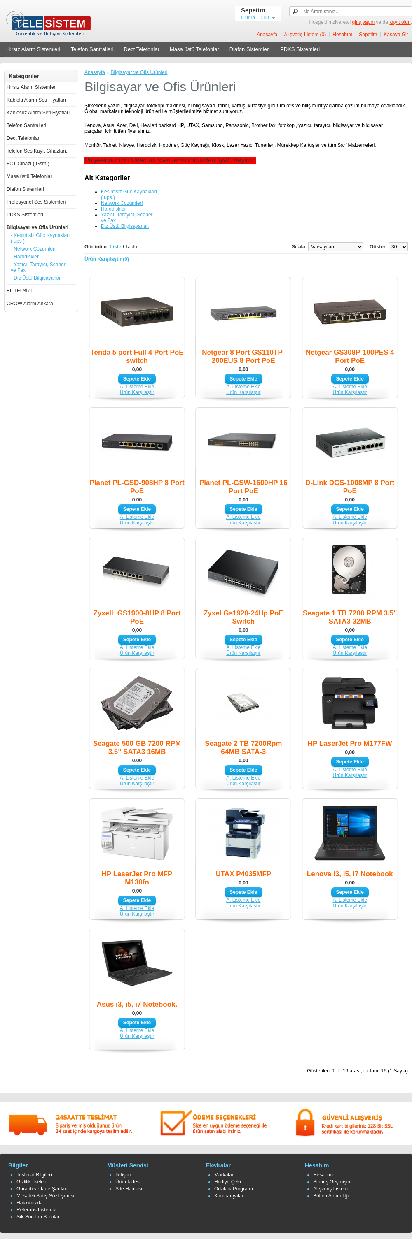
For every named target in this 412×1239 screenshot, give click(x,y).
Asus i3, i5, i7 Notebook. (137, 1004)
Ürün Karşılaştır (137, 392)
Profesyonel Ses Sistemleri (36, 202)
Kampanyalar (228, 1196)
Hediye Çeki (227, 1182)
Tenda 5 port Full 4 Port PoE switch (136, 356)
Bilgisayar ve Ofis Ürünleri (37, 227)
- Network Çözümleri (33, 249)
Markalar (224, 1175)
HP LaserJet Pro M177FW (350, 743)
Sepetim (368, 34)
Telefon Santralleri (91, 49)
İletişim (123, 1175)
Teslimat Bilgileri (34, 1175)
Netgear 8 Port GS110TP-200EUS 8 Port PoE (243, 356)
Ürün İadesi (127, 1182)
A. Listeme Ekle (137, 387)
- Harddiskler (25, 257)
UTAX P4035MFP (243, 874)
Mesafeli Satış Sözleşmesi (45, 1196)
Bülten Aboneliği (331, 1196)
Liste (115, 247)
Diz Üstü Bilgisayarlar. (125, 226)
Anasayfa (267, 34)
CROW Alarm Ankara (30, 303)
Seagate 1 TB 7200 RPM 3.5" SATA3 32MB (350, 617)
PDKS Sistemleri (300, 49)
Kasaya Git (396, 34)
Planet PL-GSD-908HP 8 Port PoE (136, 487)
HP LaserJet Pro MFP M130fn (137, 878)
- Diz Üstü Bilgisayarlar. (36, 278)
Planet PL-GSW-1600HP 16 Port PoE (243, 487)
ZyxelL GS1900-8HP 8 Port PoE (137, 617)
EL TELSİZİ (19, 291)
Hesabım (342, 34)
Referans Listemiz (36, 1210)
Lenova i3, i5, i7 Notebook (350, 874)
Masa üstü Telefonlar (194, 49)
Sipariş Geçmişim (332, 1182)
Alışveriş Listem (330, 1189)
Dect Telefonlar (141, 49)
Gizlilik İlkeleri (31, 1182)
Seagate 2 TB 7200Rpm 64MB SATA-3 (243, 748)
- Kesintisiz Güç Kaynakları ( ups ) (40, 238)
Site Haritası (128, 1189)
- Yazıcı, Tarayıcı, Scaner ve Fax (38, 267)
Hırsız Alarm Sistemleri (33, 49)
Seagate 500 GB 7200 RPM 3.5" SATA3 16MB (137, 748)
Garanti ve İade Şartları (42, 1189)
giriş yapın (363, 22)
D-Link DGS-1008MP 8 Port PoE (349, 487)
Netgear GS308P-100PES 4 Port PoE (350, 356)
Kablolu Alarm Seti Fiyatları (36, 100)
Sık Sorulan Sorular (37, 1217)
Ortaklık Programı (233, 1189)
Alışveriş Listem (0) (305, 34)
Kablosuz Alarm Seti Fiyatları (38, 113)
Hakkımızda (29, 1203)
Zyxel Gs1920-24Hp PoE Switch (243, 617)
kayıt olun (399, 22)
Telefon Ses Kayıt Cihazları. (37, 151)
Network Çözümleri (122, 203)
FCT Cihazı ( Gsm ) (28, 164)
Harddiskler (113, 209)
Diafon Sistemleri (249, 49)
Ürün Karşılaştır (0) (106, 259)
